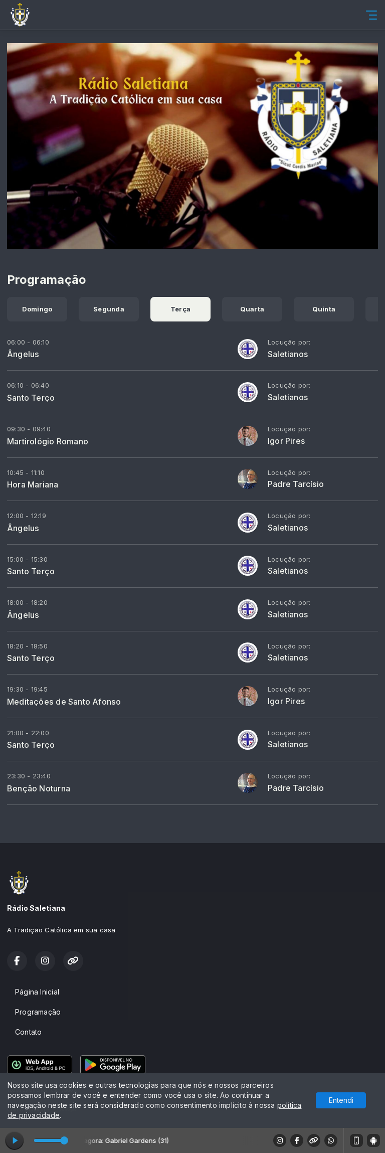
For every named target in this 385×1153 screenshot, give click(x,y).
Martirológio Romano (47, 441)
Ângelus (23, 354)
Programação (38, 1012)
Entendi (341, 1100)
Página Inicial (37, 991)
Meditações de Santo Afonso (64, 702)
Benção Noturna (38, 788)
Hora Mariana (33, 484)
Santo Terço (31, 398)
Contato (28, 1032)
